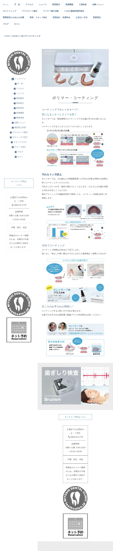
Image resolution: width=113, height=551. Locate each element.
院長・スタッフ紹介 (38, 17)
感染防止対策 (19, 127)
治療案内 (15, 36)
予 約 (17, 4)
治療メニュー (98, 4)
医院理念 (97, 17)
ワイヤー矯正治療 (51, 11)
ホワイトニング (9, 11)
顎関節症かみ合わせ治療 (13, 17)
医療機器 (69, 4)
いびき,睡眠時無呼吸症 (74, 11)
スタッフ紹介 (19, 147)
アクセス (29, 4)
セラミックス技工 (19, 137)
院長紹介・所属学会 (61, 17)
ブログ (6, 24)
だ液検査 (83, 4)
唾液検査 (19, 118)
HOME (7, 36)
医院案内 (56, 4)
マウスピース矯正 (29, 11)
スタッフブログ (19, 142)
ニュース (43, 4)
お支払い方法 (81, 17)
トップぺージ (19, 79)
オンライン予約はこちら (75, 417)
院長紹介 (19, 103)
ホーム (6, 4)
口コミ (17, 24)
